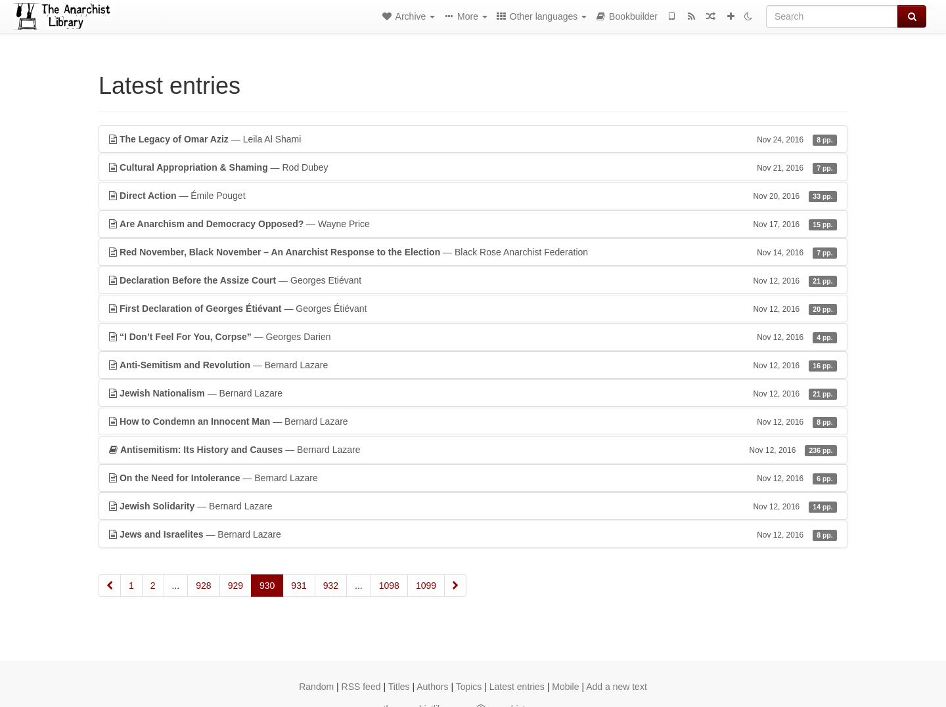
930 (267, 585)
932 (330, 585)
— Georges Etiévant (473, 280)
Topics (469, 686)
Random (316, 686)
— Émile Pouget (473, 195)
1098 (389, 585)
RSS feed (361, 686)
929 (235, 585)
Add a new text (616, 686)
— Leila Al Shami (473, 139)
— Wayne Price (473, 223)
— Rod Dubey (473, 167)
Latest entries (517, 686)
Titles (399, 686)
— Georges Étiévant (473, 308)
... (176, 585)
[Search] (832, 16)
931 (298, 585)
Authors (432, 686)
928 (203, 585)
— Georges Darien (473, 336)
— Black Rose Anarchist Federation (473, 252)
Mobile (565, 686)
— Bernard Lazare (473, 365)
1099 (426, 585)
